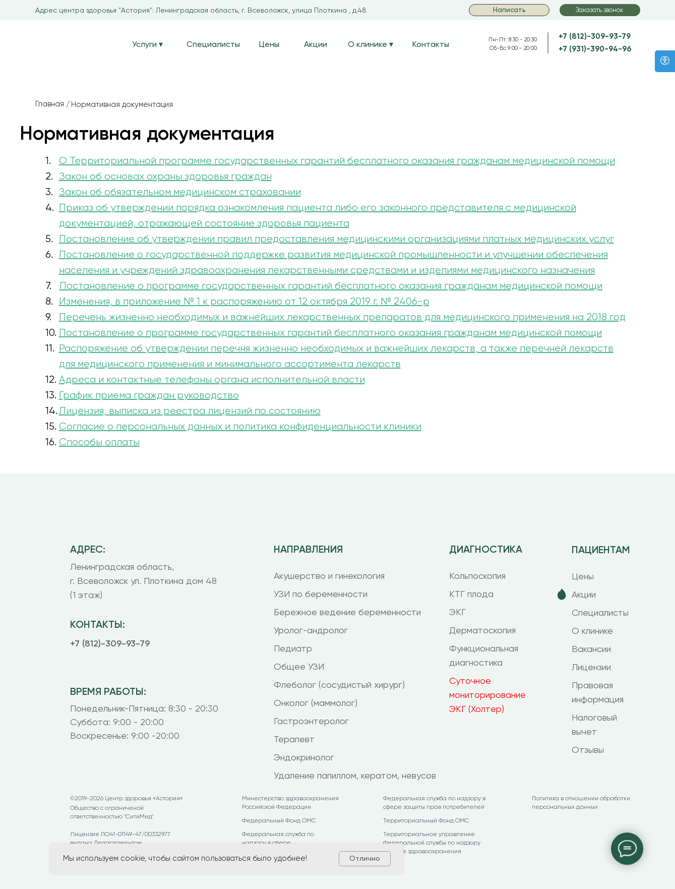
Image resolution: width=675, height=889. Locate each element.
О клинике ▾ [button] (370, 44)
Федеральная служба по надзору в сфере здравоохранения (278, 843)
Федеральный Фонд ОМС (279, 820)
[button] (600, 10)
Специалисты (213, 44)
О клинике (592, 630)
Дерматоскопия (482, 630)
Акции (315, 44)
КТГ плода (471, 593)
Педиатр (293, 648)
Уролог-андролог (311, 630)
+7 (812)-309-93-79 (595, 36)
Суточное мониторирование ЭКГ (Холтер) (487, 694)
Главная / (52, 103)
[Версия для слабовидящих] (665, 61)
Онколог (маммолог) (315, 702)
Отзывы (588, 749)
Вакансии (591, 648)
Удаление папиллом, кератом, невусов (355, 775)
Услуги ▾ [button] (147, 44)
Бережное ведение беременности (347, 612)
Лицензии (591, 667)
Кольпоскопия (477, 575)
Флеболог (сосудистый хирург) (339, 684)
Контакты (430, 44)
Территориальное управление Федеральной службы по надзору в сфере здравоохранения (431, 843)
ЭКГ (457, 612)
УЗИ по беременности (320, 593)
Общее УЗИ (299, 666)
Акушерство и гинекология (329, 575)
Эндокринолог (304, 757)
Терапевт (294, 739)
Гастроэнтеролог (311, 721)
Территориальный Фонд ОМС (426, 820)
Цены (269, 44)
